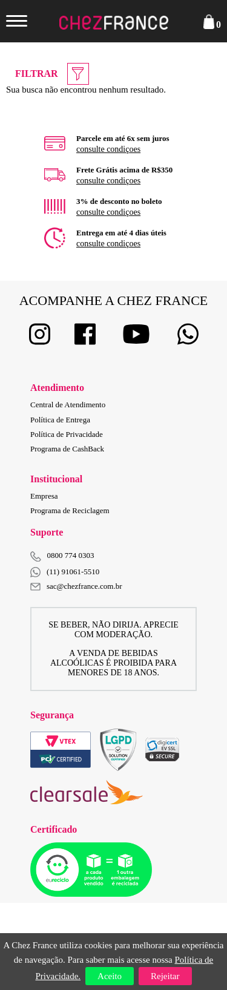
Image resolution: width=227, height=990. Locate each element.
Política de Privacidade (66, 434)
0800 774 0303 (70, 555)
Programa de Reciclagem (70, 510)
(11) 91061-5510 (64, 572)
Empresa (44, 495)
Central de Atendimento (67, 404)
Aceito (109, 976)
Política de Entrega (60, 419)
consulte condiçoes (108, 149)
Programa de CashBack (67, 448)
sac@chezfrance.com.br (76, 586)
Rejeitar (165, 976)
